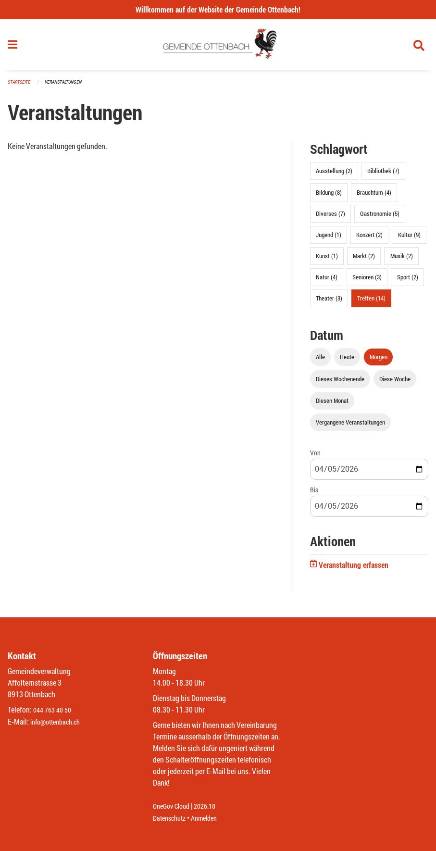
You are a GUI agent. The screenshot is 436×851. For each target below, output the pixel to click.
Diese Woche (395, 383)
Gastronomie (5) (379, 217)
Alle (320, 361)
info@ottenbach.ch (59, 722)
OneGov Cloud (174, 806)
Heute (347, 361)
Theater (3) (329, 302)
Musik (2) (401, 260)
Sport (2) (407, 281)
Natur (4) (326, 281)
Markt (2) (364, 260)
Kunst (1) (327, 260)
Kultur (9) (409, 238)
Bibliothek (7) (383, 175)
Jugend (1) (328, 238)
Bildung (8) (329, 196)
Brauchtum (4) (374, 196)
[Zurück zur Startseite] (218, 47)
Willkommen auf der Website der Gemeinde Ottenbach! (218, 9)
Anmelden (211, 818)
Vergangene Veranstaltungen (350, 426)
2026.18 (211, 806)
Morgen (378, 361)
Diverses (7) (330, 217)
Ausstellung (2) (334, 175)
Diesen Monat (332, 404)
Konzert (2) (369, 238)
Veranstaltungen (67, 86)
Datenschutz (171, 818)
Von (315, 456)
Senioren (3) (367, 281)
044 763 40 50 (54, 710)
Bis (314, 494)
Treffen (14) (371, 302)
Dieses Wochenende (340, 383)
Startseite (20, 86)
